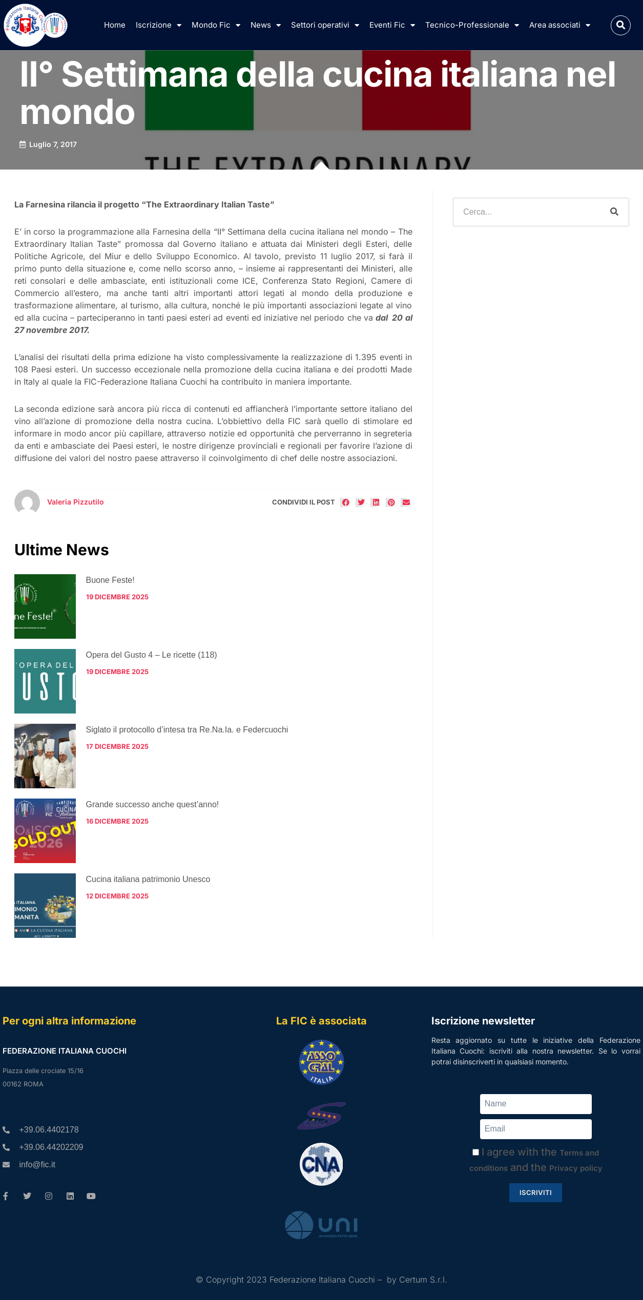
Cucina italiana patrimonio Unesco (148, 879)
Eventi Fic (392, 25)
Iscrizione (158, 25)
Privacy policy (576, 1168)
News (266, 25)
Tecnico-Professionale (472, 25)
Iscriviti (536, 1192)
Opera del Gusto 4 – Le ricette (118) (151, 655)
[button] (621, 25)
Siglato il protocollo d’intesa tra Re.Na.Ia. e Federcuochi (187, 729)
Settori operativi (325, 25)
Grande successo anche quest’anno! (152, 804)
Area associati (559, 25)
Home (115, 25)
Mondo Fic (216, 25)
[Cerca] (614, 212)
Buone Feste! (110, 580)
